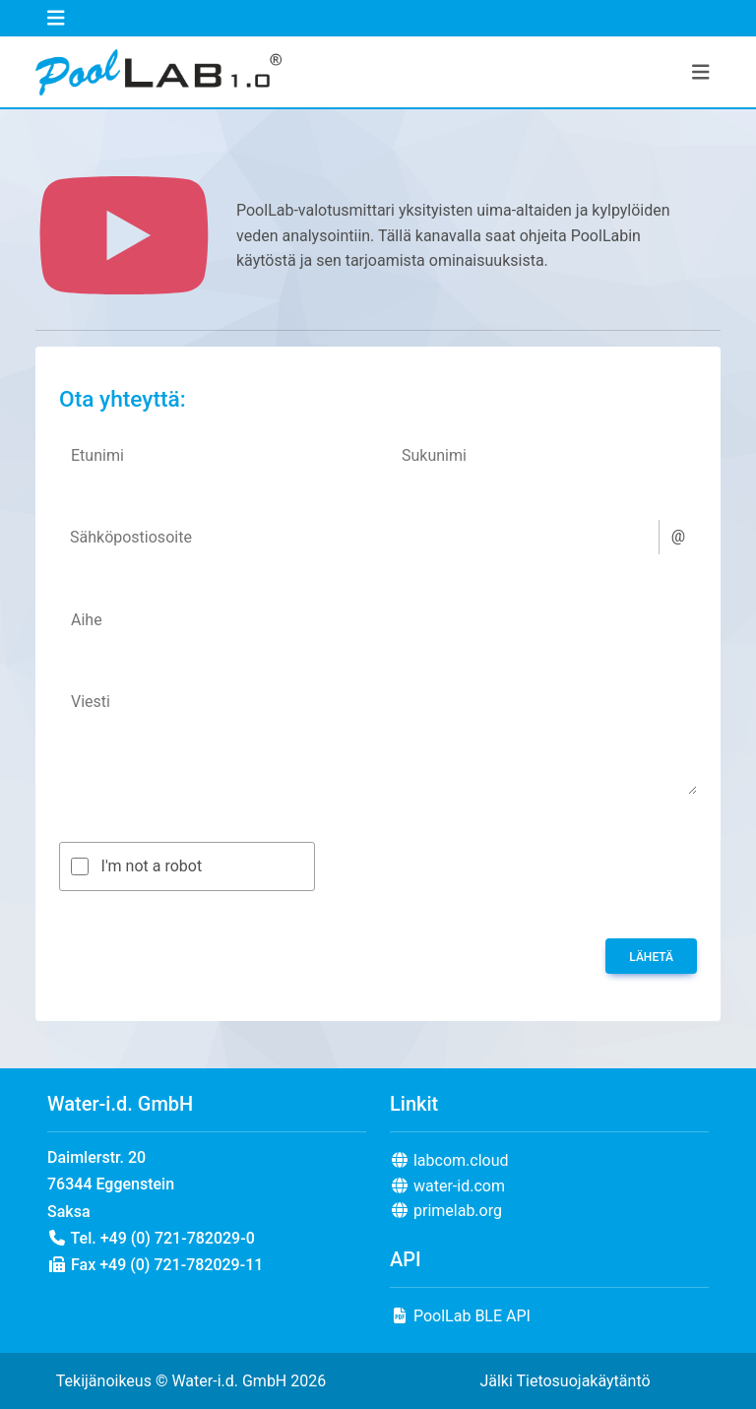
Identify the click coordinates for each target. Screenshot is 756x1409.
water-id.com (447, 1186)
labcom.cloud (449, 1160)
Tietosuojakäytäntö (583, 1381)
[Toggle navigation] (56, 18)
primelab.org (446, 1210)
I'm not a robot (152, 866)
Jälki (495, 1381)
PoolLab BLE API (460, 1316)
